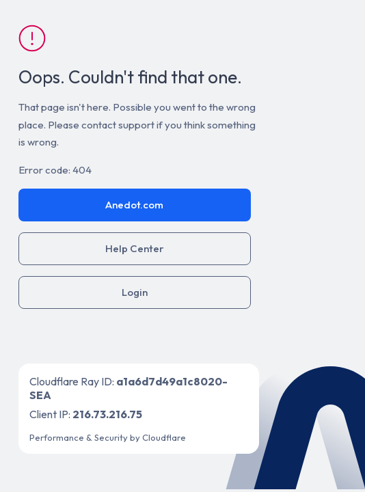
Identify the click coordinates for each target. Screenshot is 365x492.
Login (135, 292)
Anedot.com (134, 204)
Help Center (134, 248)
